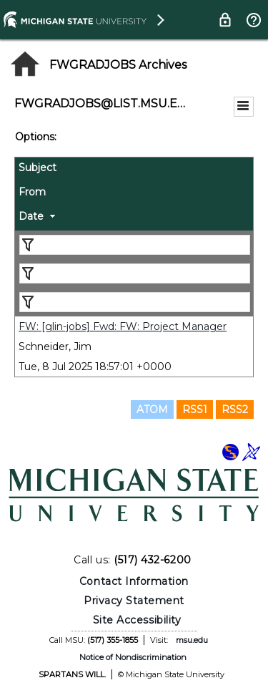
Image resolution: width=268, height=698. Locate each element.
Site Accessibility (137, 620)
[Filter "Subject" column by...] (134, 245)
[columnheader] (134, 169)
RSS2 (235, 409)
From (32, 191)
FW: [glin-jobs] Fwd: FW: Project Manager (123, 326)
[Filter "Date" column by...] (134, 302)
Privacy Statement (134, 600)
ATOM (152, 409)
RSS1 (194, 409)
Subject (37, 167)
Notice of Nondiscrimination (133, 657)
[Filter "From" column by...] (134, 273)
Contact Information (134, 581)
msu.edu (192, 640)
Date (31, 216)
